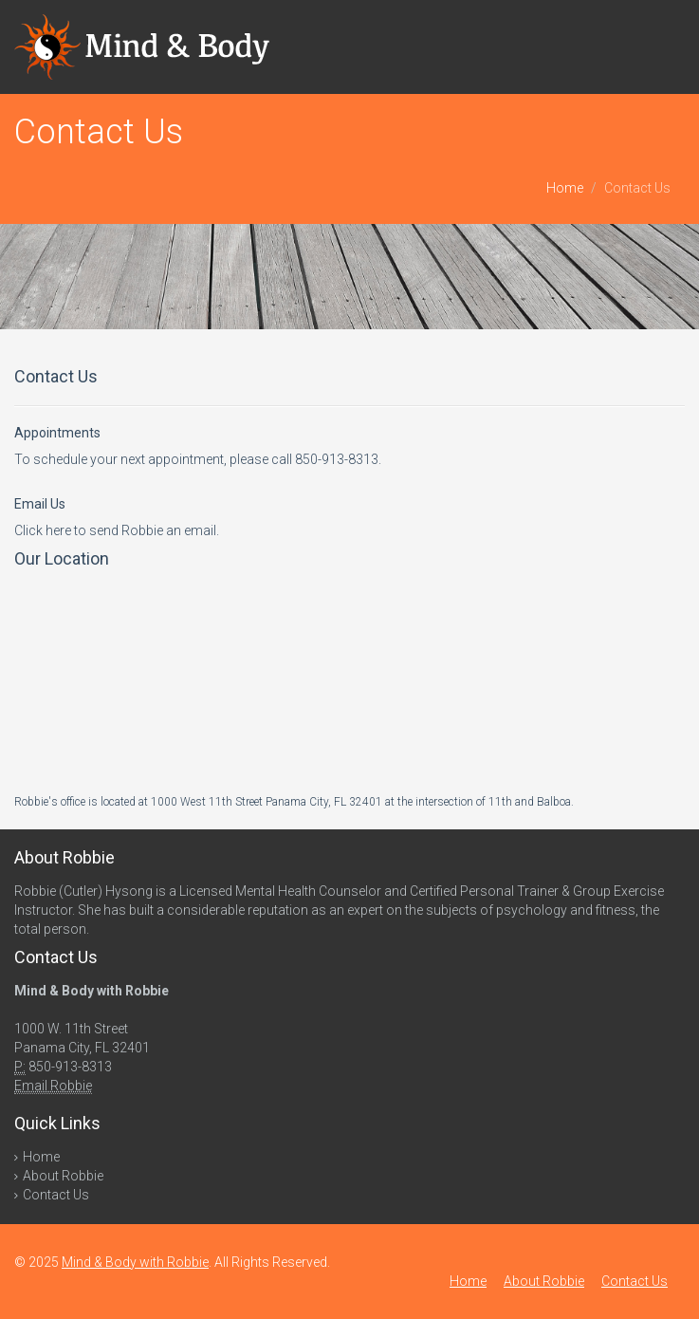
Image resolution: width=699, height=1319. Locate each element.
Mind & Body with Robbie (135, 1262)
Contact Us (56, 1194)
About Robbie (63, 1175)
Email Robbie (53, 1085)
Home (564, 187)
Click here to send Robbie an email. (116, 530)
